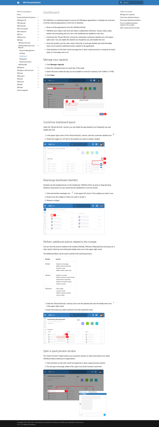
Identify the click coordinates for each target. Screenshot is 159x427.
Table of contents (126, 12)
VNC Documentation (24, 12)
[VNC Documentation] (18, 2)
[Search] (131, 2)
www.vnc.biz (79, 422)
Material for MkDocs (30, 424)
